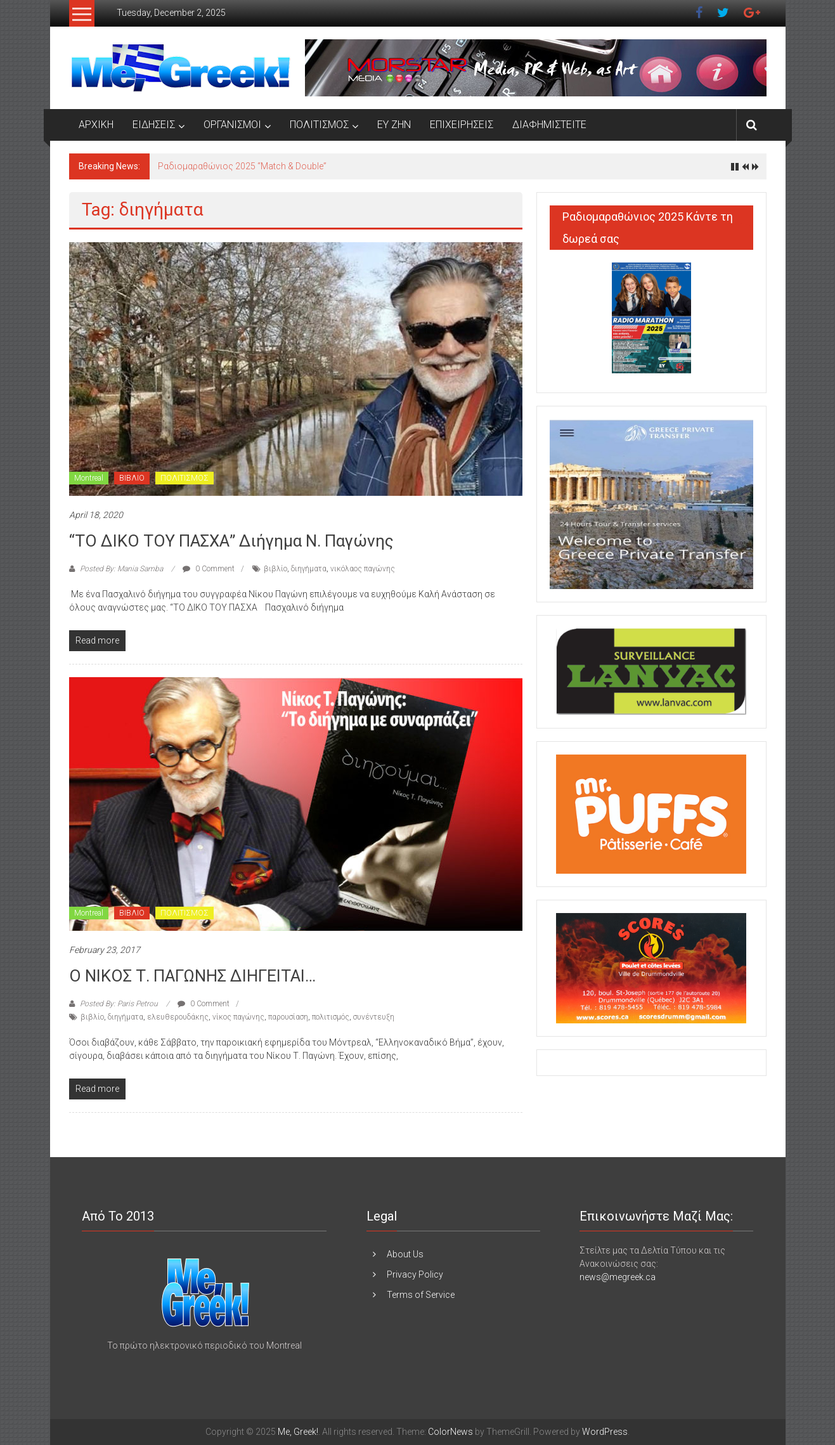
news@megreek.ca (617, 1277)
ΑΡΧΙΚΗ (96, 125)
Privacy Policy (415, 1274)
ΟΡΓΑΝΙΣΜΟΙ (232, 125)
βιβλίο (275, 568)
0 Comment (209, 568)
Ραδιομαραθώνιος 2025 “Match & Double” (242, 166)
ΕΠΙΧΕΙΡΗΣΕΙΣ (461, 125)
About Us (405, 1254)
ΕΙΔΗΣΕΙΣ (154, 125)
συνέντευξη (373, 1017)
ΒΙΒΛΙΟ (132, 478)
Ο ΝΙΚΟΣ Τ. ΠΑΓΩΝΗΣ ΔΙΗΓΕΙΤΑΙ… (192, 975)
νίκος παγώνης (238, 1017)
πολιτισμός (330, 1017)
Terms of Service (421, 1295)
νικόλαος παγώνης (362, 568)
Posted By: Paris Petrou (119, 1003)
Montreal (88, 478)
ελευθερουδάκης (178, 1017)
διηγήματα (309, 568)
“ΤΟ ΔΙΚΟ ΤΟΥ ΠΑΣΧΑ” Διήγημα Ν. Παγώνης (231, 540)
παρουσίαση (288, 1017)
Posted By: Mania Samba (121, 568)
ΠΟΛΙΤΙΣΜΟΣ (319, 125)
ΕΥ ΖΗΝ (394, 125)
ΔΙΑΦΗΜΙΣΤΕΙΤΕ (549, 125)
